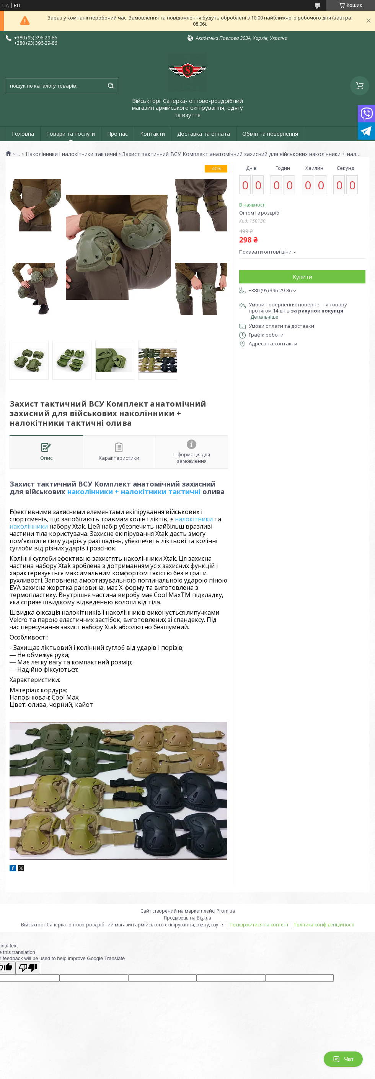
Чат (343, 1059)
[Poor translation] (28, 968)
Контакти (152, 133)
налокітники (194, 519)
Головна (23, 133)
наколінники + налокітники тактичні (134, 491)
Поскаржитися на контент (259, 924)
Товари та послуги (70, 133)
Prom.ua (226, 911)
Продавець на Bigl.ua (187, 918)
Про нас (117, 133)
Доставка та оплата (203, 133)
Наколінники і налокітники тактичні (71, 154)
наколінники (29, 526)
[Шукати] (110, 85)
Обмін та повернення (270, 133)
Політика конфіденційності (323, 924)
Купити (302, 276)
